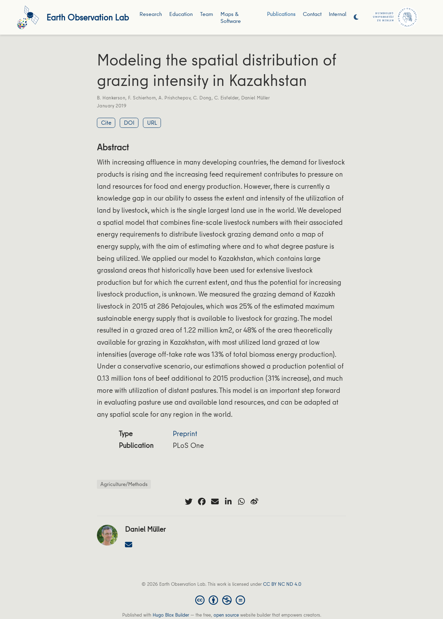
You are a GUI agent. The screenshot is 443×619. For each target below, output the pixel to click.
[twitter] (188, 501)
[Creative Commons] (221, 599)
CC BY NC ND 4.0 (282, 584)
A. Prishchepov (174, 97)
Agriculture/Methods (123, 484)
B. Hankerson (111, 97)
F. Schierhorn (142, 97)
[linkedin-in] (228, 501)
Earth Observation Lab (87, 17)
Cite (106, 122)
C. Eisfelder (226, 97)
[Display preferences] (356, 17)
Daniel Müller (255, 97)
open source (226, 614)
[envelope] (215, 501)
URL (152, 122)
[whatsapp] (241, 501)
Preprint (185, 433)
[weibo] (254, 501)
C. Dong (202, 97)
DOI (129, 122)
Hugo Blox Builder (171, 614)
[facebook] (202, 501)
